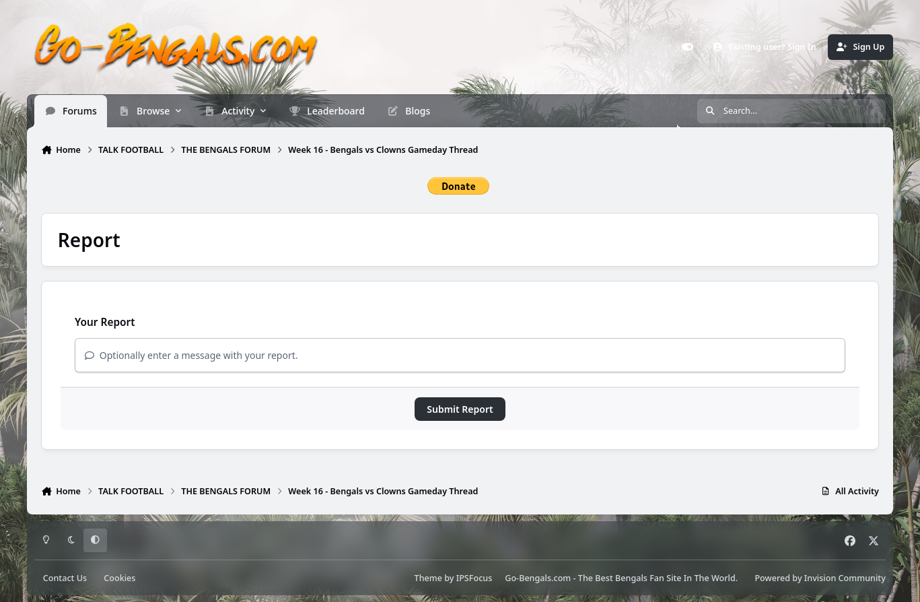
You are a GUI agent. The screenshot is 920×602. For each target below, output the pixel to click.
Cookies (119, 578)
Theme (428, 578)
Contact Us (65, 578)
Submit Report (460, 409)
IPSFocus (474, 578)
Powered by (819, 578)
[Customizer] (688, 47)
